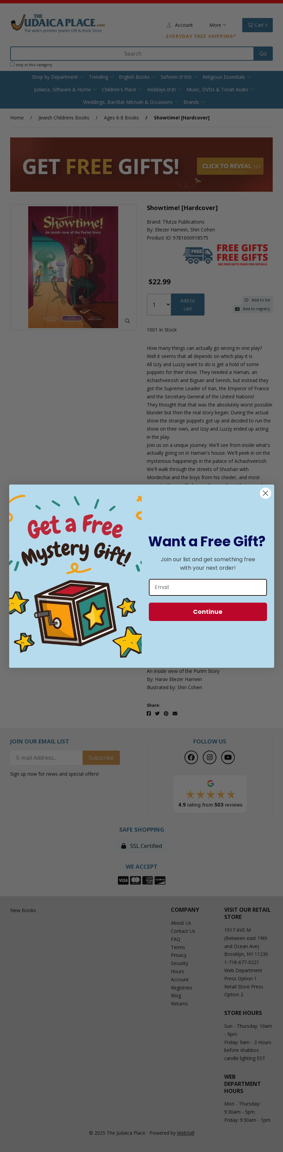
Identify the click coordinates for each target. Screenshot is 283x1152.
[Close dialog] (265, 493)
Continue (208, 611)
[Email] (208, 587)
